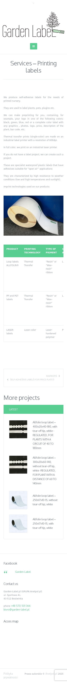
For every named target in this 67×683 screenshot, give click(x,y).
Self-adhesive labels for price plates (32, 379)
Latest (13, 409)
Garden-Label (23, 571)
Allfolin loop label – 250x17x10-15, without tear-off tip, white (45, 500)
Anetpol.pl (51, 673)
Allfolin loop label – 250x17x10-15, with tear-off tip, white (44, 524)
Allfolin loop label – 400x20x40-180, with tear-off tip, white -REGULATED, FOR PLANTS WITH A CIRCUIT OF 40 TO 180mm (45, 435)
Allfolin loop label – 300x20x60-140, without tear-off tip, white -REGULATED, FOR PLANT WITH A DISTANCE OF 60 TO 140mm (44, 470)
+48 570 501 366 (21, 605)
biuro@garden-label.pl (16, 609)
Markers (51, 375)
